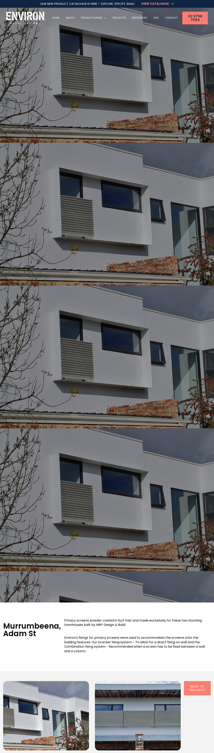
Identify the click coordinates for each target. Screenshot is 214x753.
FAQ (156, 18)
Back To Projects (197, 688)
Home (56, 18)
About (70, 18)
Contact (171, 18)
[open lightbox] (46, 715)
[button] (93, 18)
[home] (26, 18)
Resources (139, 18)
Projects (119, 18)
